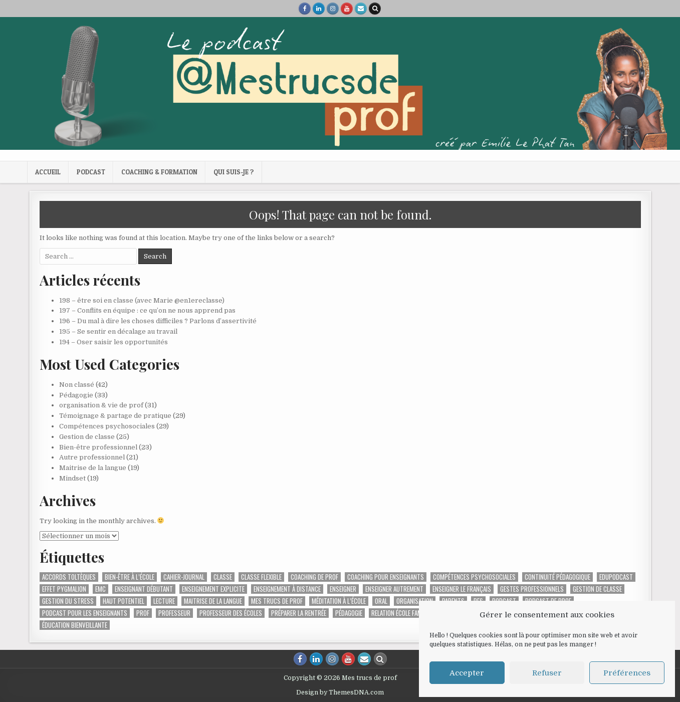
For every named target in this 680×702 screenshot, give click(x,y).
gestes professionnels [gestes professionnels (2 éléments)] (532, 589)
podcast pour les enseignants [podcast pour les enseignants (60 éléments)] (84, 613)
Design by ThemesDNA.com (340, 692)
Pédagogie (76, 395)
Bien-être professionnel (98, 447)
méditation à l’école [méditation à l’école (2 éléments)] (339, 601)
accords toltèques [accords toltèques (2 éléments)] (69, 577)
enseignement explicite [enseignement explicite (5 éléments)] (213, 589)
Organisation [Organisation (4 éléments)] (414, 601)
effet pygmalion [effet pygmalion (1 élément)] (64, 589)
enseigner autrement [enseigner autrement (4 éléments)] (394, 589)
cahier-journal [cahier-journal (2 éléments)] (183, 577)
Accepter (466, 672)
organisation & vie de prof (101, 405)
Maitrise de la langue (92, 468)
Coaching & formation (159, 172)
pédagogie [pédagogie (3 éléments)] (348, 613)
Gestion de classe (87, 436)
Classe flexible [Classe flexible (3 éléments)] (261, 577)
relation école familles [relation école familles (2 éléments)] (402, 613)
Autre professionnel (92, 457)
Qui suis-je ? (233, 172)
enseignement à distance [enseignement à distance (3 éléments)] (287, 589)
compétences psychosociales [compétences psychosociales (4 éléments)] (474, 577)
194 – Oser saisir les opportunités (113, 342)
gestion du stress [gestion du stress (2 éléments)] (68, 601)
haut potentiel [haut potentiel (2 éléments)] (123, 601)
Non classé (76, 384)
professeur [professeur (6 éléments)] (174, 613)
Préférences (626, 672)
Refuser (547, 672)
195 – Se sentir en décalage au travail (118, 331)
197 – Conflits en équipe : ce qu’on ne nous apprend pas (147, 310)
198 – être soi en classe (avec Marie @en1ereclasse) (141, 300)
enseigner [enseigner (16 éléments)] (343, 589)
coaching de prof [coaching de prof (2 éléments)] (314, 577)
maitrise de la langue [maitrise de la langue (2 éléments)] (213, 601)
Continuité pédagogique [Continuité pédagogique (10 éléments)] (557, 577)
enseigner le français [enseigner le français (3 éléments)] (461, 589)
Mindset (72, 478)
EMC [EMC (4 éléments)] (100, 589)
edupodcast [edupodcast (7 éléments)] (616, 577)
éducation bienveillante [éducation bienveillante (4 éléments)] (74, 625)
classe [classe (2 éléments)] (222, 577)
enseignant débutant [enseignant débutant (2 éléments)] (144, 589)
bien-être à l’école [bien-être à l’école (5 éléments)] (129, 577)
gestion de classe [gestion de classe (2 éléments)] (597, 589)
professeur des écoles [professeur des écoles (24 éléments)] (230, 613)
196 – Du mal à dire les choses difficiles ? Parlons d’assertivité (158, 321)
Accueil (48, 172)
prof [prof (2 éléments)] (142, 613)
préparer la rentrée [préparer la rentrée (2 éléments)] (298, 613)
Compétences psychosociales (107, 426)
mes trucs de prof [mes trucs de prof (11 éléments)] (277, 601)
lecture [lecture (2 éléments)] (164, 601)
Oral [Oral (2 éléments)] (381, 601)
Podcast (91, 172)
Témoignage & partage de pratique (115, 415)
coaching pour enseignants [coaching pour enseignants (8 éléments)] (385, 577)
